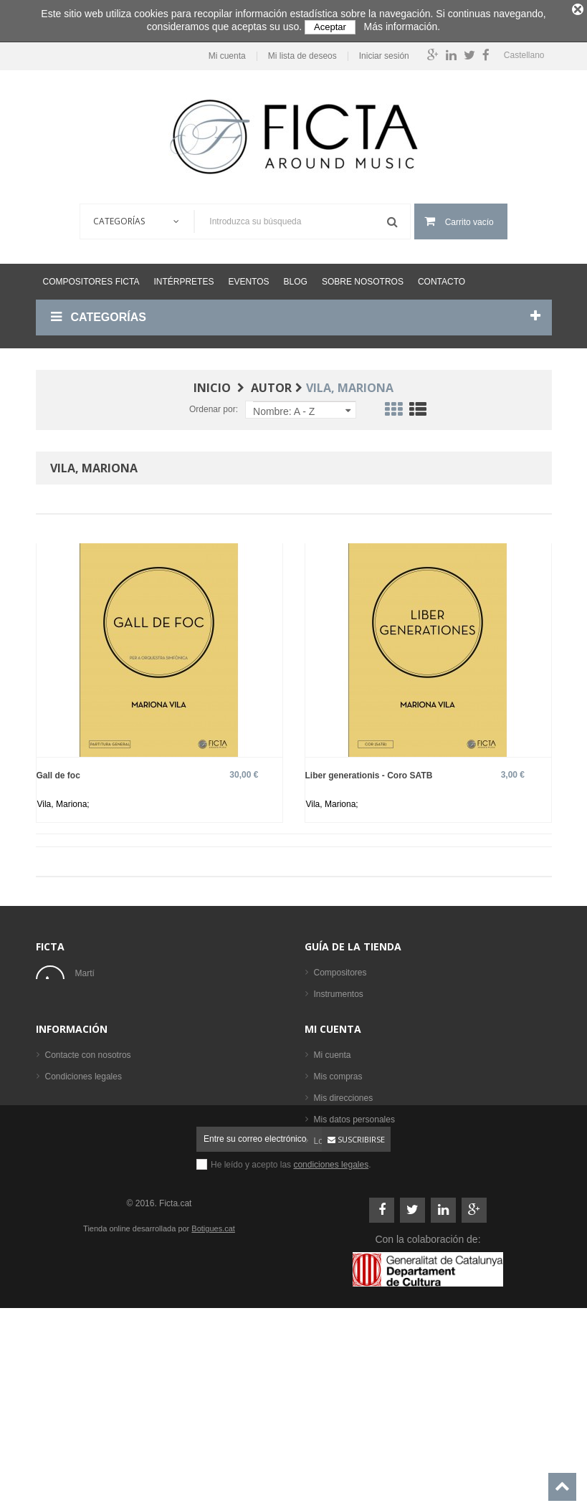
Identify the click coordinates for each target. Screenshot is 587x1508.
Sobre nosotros (363, 277)
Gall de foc (58, 771)
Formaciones (338, 1011)
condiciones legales (330, 1345)
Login (324, 1261)
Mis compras (338, 1196)
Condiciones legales (83, 1196)
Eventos (248, 277)
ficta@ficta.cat (102, 1013)
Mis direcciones (343, 1218)
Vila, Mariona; (63, 800)
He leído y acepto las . (291, 1345)
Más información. (402, 26)
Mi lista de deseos (296, 52)
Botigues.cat (213, 1409)
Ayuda (57, 1239)
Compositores (340, 968)
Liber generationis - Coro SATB (369, 771)
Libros (326, 1033)
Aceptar (330, 27)
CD (320, 1076)
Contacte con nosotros (88, 1175)
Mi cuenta (220, 52)
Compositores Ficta (91, 277)
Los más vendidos (348, 1119)
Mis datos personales (354, 1239)
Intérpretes (183, 277)
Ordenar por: (213, 405)
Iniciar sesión (378, 52)
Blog (295, 277)
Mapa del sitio (71, 1261)
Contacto (441, 277)
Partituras (332, 1054)
